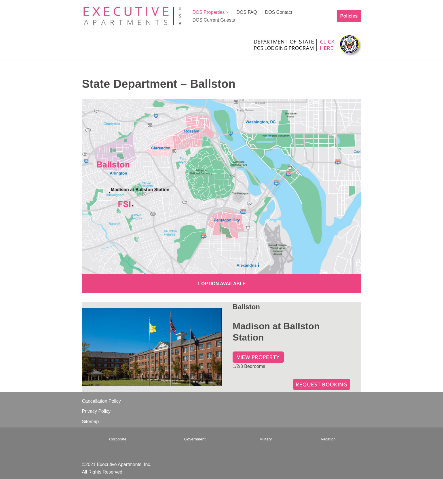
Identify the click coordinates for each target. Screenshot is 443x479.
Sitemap (90, 421)
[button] (227, 12)
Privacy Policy (96, 411)
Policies (349, 16)
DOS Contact (278, 12)
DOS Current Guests (214, 20)
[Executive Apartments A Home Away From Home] (132, 16)
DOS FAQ (247, 12)
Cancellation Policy (101, 401)
